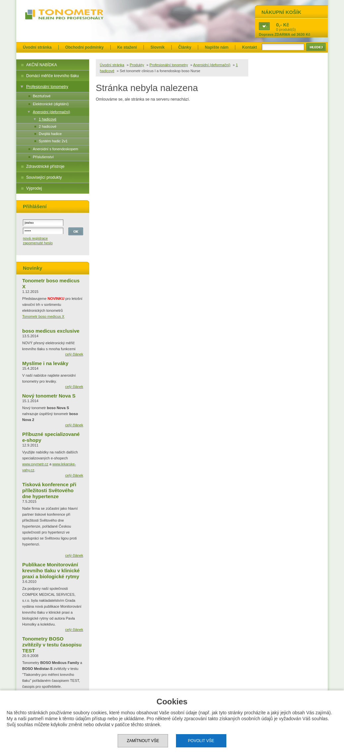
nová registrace (35, 238)
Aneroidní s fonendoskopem (55, 149)
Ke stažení (127, 47)
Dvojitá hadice (50, 134)
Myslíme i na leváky (45, 363)
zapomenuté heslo (38, 243)
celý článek (74, 354)
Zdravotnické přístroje (45, 166)
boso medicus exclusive (51, 331)
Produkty (137, 65)
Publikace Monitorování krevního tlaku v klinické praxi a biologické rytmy (51, 570)
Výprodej (34, 188)
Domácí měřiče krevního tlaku (52, 75)
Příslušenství (43, 157)
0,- (279, 24)
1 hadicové (47, 119)
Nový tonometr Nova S (49, 396)
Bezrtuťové (42, 96)
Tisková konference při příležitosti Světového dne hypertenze (49, 490)
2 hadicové (47, 126)
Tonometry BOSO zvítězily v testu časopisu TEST (52, 644)
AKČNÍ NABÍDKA (41, 65)
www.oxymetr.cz (35, 464)
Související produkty (44, 177)
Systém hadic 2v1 (53, 141)
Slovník (157, 47)
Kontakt (249, 47)
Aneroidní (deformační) (51, 112)
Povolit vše (201, 740)
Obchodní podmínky (84, 47)
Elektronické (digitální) (51, 104)
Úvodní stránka (37, 47)
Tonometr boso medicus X (43, 316)
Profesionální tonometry (47, 86)
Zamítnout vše (143, 740)
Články (184, 47)
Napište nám (216, 47)
